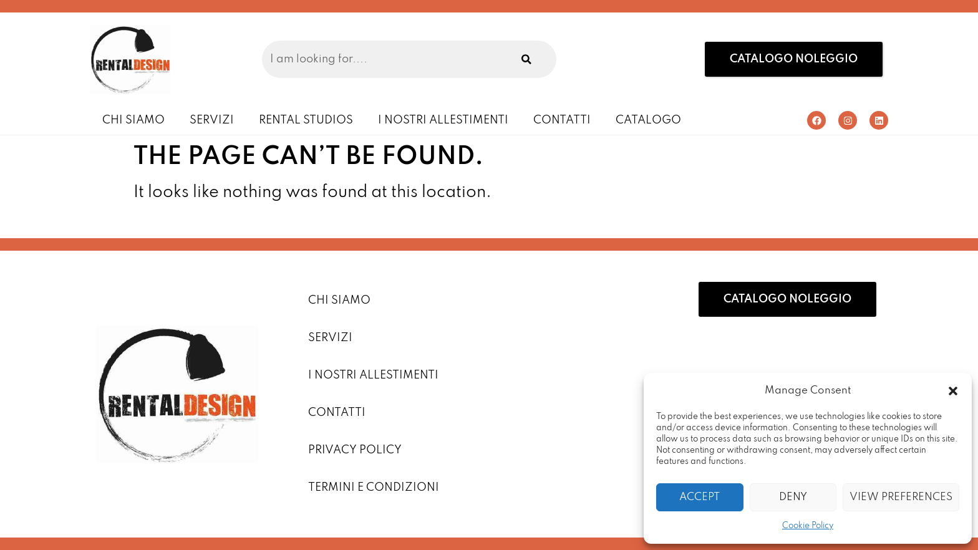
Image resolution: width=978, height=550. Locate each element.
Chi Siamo (133, 120)
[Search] (526, 59)
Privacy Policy (355, 450)
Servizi (212, 120)
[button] (953, 391)
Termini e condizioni (373, 487)
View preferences (901, 497)
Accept (699, 497)
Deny (793, 497)
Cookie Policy (807, 526)
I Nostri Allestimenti (443, 120)
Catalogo (648, 120)
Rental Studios (306, 120)
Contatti (562, 120)
